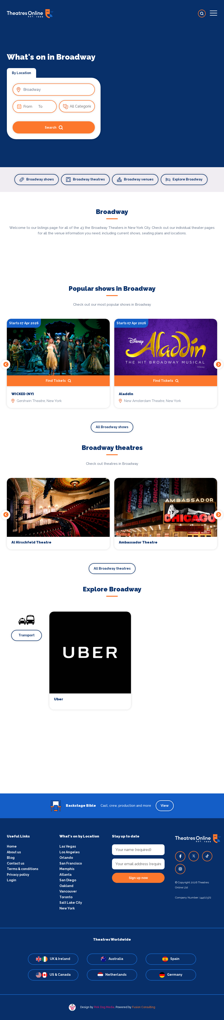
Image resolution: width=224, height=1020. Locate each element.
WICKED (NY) (22, 394)
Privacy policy (18, 874)
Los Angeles (69, 852)
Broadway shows (36, 179)
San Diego (67, 880)
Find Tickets (58, 381)
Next (218, 364)
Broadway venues (135, 179)
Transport (27, 635)
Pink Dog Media (104, 1007)
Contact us (15, 863)
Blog (11, 857)
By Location (21, 73)
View (165, 805)
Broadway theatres (85, 179)
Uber (58, 699)
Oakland (66, 886)
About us (14, 852)
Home (12, 846)
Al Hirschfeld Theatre (31, 542)
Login (11, 880)
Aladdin (126, 394)
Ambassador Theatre (138, 542)
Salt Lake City (70, 902)
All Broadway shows (112, 427)
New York (67, 908)
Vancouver (68, 891)
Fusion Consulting (143, 1007)
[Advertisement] (112, 761)
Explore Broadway (184, 179)
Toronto (65, 897)
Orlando (66, 857)
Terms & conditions (22, 869)
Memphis (66, 869)
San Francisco (70, 863)
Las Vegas (67, 846)
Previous (5, 364)
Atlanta (65, 874)
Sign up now (138, 878)
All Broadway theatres (112, 568)
